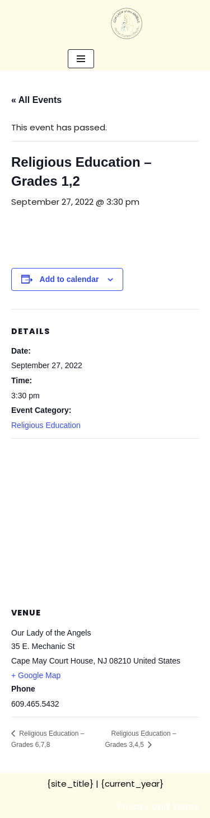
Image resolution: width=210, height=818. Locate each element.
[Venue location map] (105, 519)
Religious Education (46, 425)
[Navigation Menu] (81, 58)
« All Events (36, 100)
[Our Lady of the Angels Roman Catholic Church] (126, 23)
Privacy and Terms (158, 806)
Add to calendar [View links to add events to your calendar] (69, 279)
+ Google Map (35, 675)
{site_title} (70, 783)
